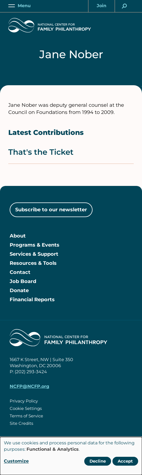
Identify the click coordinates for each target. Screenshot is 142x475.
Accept (125, 461)
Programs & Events (34, 245)
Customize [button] (16, 461)
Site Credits (21, 423)
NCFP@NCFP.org (29, 386)
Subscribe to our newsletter (51, 210)
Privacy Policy (24, 401)
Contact (20, 272)
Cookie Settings (26, 408)
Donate (19, 290)
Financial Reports (32, 300)
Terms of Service (26, 415)
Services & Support (34, 254)
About (18, 236)
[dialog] (71, 456)
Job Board (23, 281)
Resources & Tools (33, 263)
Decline (98, 461)
